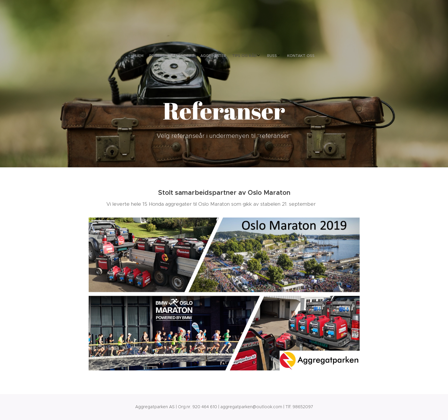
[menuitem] (203, 55)
